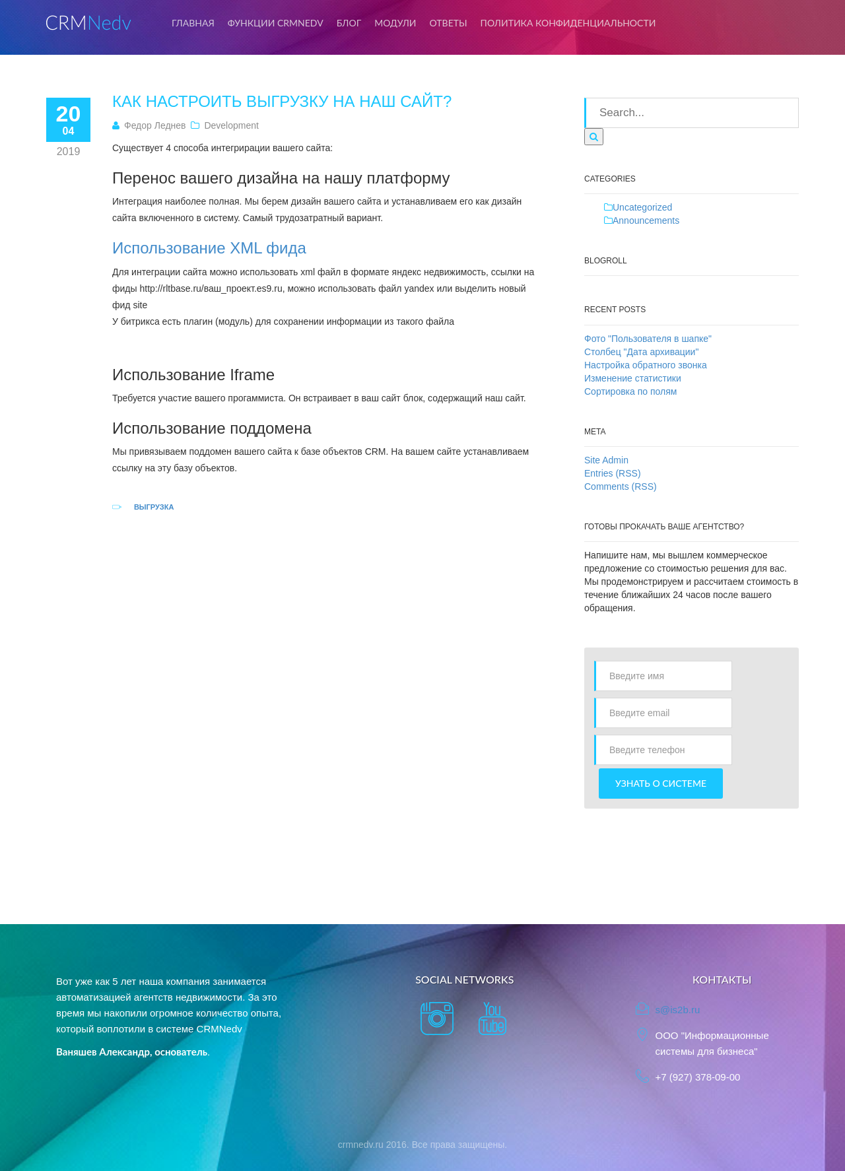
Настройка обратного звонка (645, 365)
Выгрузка (154, 507)
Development (231, 125)
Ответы (448, 22)
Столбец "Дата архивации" (641, 352)
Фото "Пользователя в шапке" (648, 338)
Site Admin (606, 460)
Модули (395, 22)
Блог (349, 22)
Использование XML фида (209, 248)
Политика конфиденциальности (568, 22)
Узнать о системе (660, 783)
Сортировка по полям (630, 391)
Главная (193, 22)
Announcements (646, 220)
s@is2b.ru (678, 1009)
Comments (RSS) (620, 486)
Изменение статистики (632, 378)
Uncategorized (642, 207)
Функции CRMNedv (275, 22)
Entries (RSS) (612, 473)
